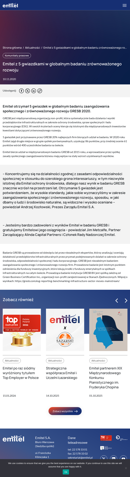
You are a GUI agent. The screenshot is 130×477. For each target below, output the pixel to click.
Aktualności (32, 47)
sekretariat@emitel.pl (80, 457)
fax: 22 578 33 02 (78, 453)
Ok (65, 472)
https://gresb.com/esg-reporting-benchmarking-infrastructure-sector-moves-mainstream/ (67, 280)
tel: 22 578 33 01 (77, 449)
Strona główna (12, 47)
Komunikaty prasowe (17, 55)
